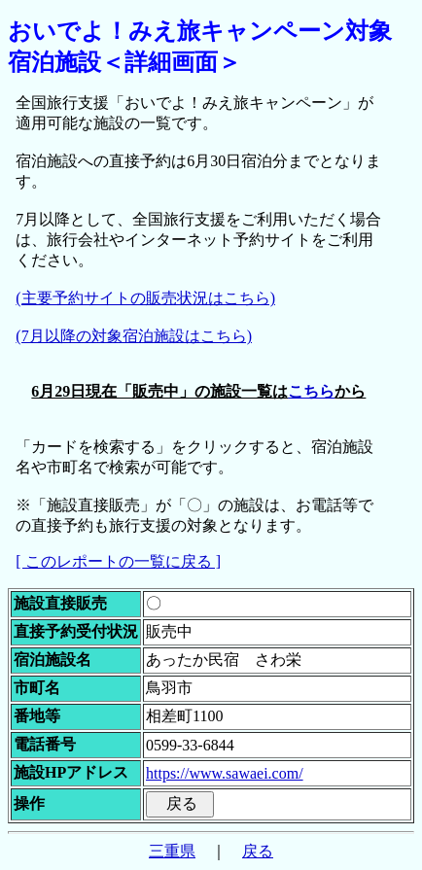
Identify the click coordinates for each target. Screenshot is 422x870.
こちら (311, 391)
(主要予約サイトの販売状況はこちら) (145, 298)
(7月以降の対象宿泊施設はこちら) (134, 336)
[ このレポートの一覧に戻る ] (118, 561)
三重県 (172, 851)
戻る (257, 851)
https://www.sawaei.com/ (224, 773)
